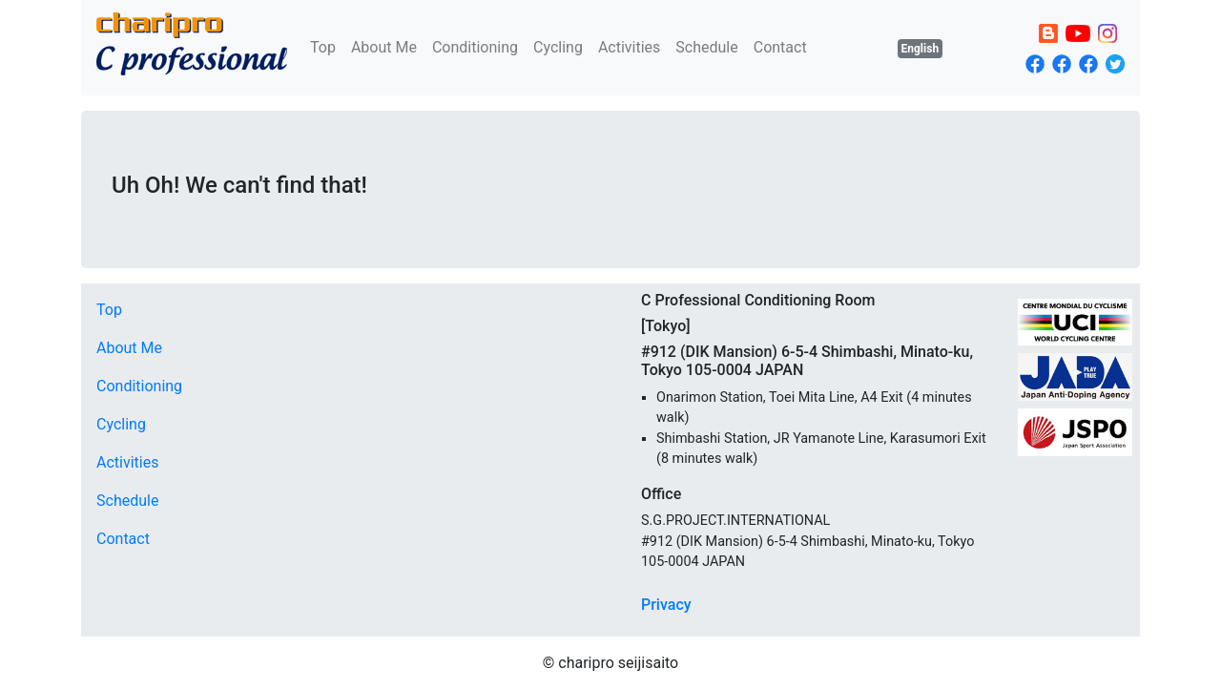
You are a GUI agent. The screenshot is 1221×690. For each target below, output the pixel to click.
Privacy (666, 605)
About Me (384, 47)
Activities (629, 47)
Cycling (558, 47)
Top (323, 47)
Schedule (706, 47)
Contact (780, 47)
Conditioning (475, 47)
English (920, 48)
